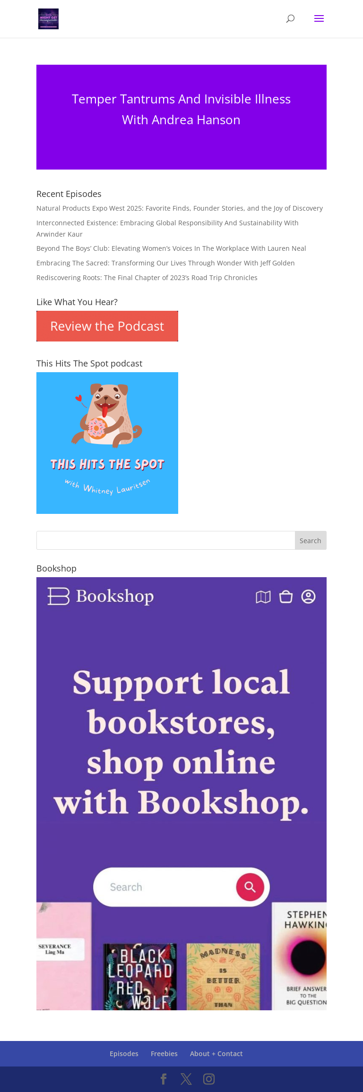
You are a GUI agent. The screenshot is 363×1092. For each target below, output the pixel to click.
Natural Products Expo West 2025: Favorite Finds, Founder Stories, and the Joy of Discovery (179, 208)
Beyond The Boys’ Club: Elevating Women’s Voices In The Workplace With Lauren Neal (171, 248)
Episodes (124, 1053)
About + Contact (216, 1053)
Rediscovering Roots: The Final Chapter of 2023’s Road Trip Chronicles (147, 277)
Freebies (164, 1053)
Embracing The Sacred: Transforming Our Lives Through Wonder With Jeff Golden (165, 262)
